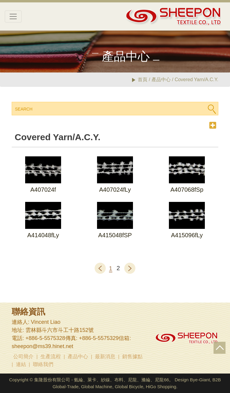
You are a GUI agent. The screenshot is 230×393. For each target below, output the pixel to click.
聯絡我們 (43, 364)
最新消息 (105, 356)
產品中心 (78, 356)
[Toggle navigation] (13, 16)
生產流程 (50, 356)
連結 (21, 364)
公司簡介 (23, 356)
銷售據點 (132, 356)
